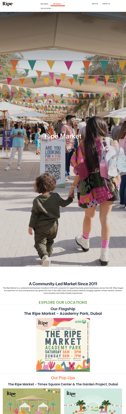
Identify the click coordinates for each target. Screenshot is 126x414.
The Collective (47, 8)
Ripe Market (58, 4)
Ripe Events (44, 4)
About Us (95, 4)
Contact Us (106, 4)
